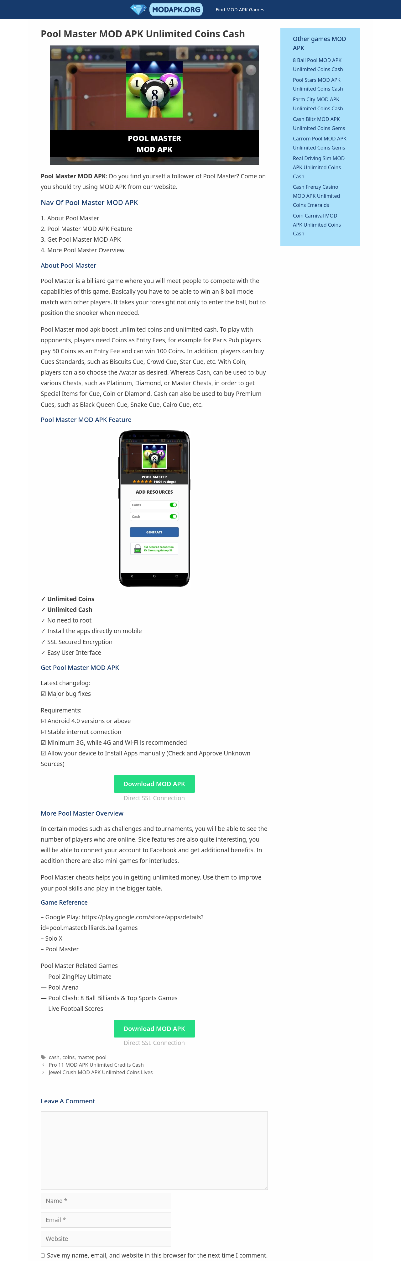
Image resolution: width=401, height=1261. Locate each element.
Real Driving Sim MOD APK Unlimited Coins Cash (319, 167)
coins (68, 1057)
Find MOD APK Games (240, 9)
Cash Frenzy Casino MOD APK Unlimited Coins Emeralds (316, 195)
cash (54, 1057)
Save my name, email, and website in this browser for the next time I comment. (157, 1255)
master (85, 1057)
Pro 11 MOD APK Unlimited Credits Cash (96, 1064)
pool (101, 1057)
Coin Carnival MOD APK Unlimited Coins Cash (317, 224)
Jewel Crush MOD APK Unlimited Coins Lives (101, 1072)
